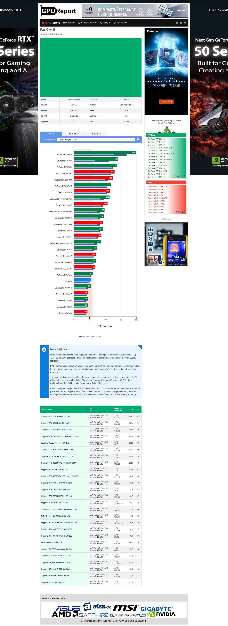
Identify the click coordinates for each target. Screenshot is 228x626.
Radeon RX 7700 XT (157, 204)
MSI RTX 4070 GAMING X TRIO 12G (55, 516)
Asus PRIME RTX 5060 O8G (52, 543)
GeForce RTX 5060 (156, 168)
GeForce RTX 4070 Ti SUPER (161, 154)
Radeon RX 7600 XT (157, 210)
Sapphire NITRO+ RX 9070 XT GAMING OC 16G (60, 436)
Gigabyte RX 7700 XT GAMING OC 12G (56, 536)
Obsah (68, 23)
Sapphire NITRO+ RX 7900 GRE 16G (55, 489)
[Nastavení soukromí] (145, 621)
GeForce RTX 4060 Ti (157, 171)
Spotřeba (73, 134)
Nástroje (120, 23)
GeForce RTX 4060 (156, 174)
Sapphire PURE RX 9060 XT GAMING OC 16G (59, 523)
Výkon (51, 134)
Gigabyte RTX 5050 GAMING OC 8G (55, 576)
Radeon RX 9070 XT (157, 189)
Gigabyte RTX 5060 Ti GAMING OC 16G (56, 529)
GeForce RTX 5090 (156, 139)
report (51, 22)
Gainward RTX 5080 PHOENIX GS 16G (56, 430)
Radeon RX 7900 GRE (158, 198)
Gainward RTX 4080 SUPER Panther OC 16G (59, 463)
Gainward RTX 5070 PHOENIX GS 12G (56, 496)
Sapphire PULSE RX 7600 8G (52, 582)
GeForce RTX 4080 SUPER (160, 148)
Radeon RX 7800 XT (157, 201)
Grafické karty (87, 23)
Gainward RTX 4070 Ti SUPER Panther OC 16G (59, 476)
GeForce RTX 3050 (156, 177)
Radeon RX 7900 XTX (157, 186)
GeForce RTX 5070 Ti (157, 151)
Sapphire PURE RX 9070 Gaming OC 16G (57, 456)
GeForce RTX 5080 (156, 145)
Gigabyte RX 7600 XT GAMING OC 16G (56, 562)
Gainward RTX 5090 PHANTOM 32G (55, 416)
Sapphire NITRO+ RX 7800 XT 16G (54, 503)
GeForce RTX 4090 (156, 142)
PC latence (96, 134)
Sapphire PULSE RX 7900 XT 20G (54, 470)
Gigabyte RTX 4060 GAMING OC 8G (55, 569)
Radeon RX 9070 (155, 195)
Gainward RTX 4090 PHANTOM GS (55, 423)
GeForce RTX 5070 (156, 156)
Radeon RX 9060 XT (157, 207)
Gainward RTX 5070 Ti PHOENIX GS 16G (57, 450)
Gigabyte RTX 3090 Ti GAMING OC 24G (56, 483)
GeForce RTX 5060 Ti (157, 165)
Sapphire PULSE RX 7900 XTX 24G (55, 443)
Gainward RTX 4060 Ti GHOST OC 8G (56, 556)
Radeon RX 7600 (155, 213)
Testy (105, 23)
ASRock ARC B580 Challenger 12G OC (56, 549)
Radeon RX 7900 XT (157, 192)
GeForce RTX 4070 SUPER (160, 159)
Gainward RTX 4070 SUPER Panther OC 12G (59, 509)
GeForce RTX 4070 (156, 162)
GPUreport (166, 219)
